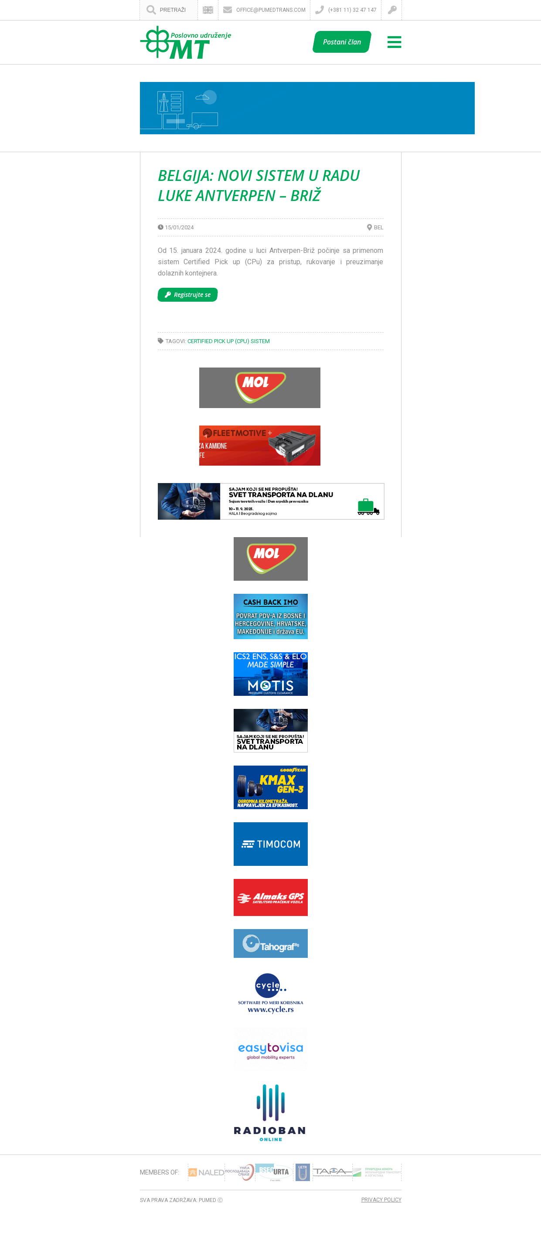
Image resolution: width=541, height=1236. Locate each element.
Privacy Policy (381, 1200)
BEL (379, 227)
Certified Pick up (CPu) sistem (228, 341)
